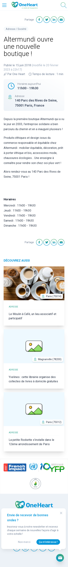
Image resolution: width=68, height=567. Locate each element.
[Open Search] (64, 5)
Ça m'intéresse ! (48, 542)
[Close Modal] (61, 513)
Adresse (10, 29)
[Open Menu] (4, 5)
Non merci (24, 542)
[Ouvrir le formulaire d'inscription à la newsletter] (60, 558)
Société (22, 29)
